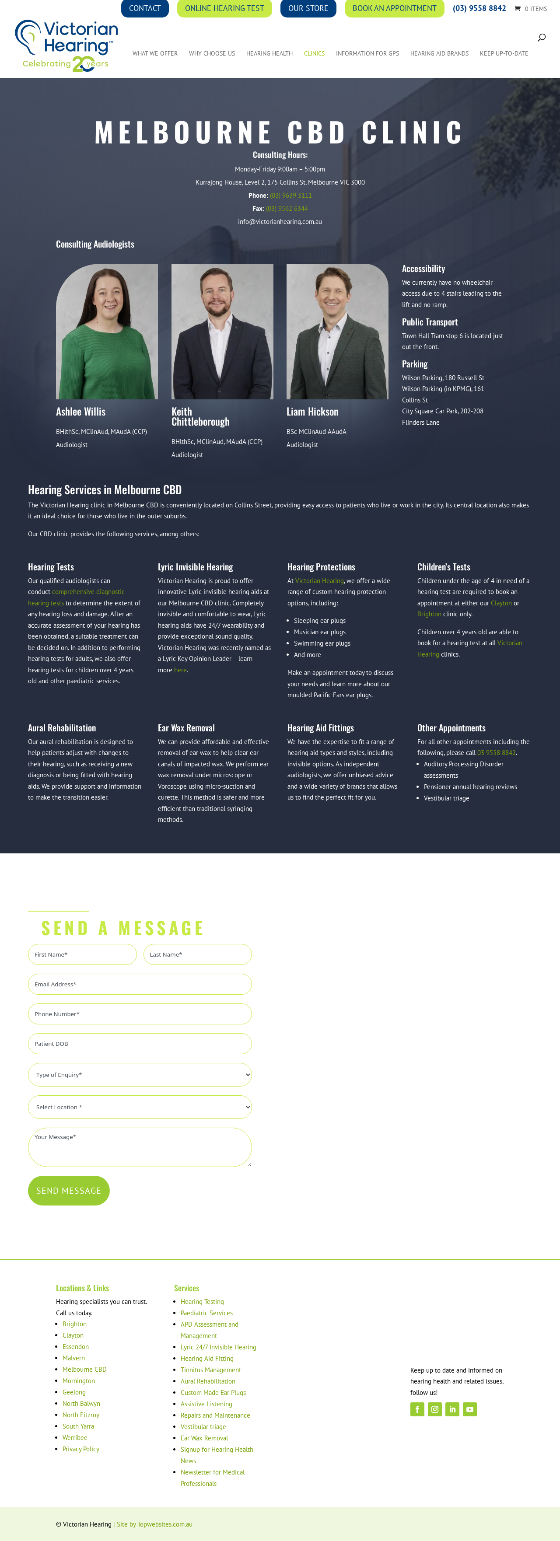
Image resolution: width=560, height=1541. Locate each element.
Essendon (76, 1346)
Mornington (79, 1381)
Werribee (75, 1437)
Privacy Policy (81, 1449)
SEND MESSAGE (69, 1190)
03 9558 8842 (496, 752)
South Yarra (78, 1426)
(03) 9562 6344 (287, 208)
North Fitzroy (81, 1415)
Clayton (501, 603)
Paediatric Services (207, 1313)
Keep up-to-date (504, 55)
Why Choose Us (212, 55)
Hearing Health (269, 55)
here (180, 670)
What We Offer (155, 55)
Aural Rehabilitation (208, 1381)
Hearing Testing (202, 1301)
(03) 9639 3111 (291, 195)
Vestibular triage (203, 1426)
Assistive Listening (206, 1404)
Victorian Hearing (319, 581)
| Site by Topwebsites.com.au (152, 1524)
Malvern (74, 1358)
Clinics (314, 55)
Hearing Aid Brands (439, 55)
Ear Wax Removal (204, 1438)
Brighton (429, 614)
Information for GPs (367, 55)
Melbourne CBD (85, 1369)
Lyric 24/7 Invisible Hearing (218, 1347)
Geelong (74, 1392)
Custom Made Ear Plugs (213, 1392)
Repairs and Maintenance (215, 1415)
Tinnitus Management (211, 1370)
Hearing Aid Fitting (207, 1358)
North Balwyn (81, 1403)
